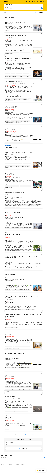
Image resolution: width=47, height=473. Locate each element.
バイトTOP (2, 464)
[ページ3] (23, 434)
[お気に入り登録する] (41, 15)
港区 (14, 464)
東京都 (7, 464)
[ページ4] (26, 434)
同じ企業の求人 (7, 391)
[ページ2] (21, 434)
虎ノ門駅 (17, 464)
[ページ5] (28, 434)
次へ (32, 434)
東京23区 (10, 464)
